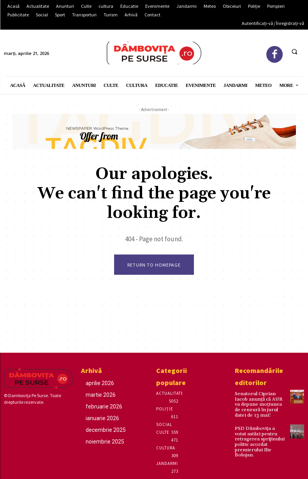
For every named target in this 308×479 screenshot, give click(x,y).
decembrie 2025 (106, 430)
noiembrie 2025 (105, 441)
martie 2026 (101, 395)
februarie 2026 (104, 406)
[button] (294, 51)
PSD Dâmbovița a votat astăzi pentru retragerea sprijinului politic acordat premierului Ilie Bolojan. (260, 440)
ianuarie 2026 (102, 418)
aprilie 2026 (100, 383)
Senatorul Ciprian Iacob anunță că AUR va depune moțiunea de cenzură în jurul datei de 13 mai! (260, 404)
